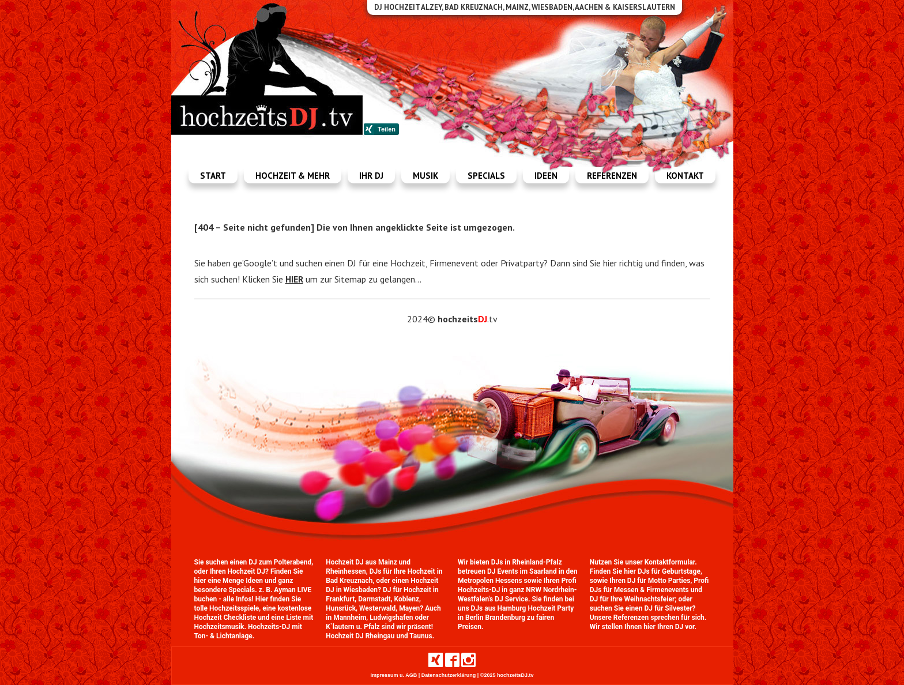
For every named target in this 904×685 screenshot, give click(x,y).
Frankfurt (340, 599)
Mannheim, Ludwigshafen (373, 618)
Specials (486, 175)
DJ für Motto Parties (659, 581)
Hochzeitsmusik (219, 627)
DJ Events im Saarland (522, 571)
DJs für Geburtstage (669, 571)
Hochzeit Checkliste (225, 618)
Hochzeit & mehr (292, 175)
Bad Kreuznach (349, 581)
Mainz (387, 562)
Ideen (546, 175)
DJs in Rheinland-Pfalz (526, 562)
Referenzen (612, 175)
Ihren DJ (670, 627)
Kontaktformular (670, 562)
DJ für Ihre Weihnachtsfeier (632, 599)
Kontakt (685, 175)
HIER (294, 279)
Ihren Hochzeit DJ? (239, 571)
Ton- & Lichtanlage (223, 636)
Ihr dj (371, 175)
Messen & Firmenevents (651, 590)
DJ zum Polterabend (279, 562)
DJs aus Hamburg (498, 608)
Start (213, 175)
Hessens (508, 581)
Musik (425, 175)
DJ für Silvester (668, 608)
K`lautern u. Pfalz (352, 627)
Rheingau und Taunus (399, 636)
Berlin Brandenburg (495, 618)
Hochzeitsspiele (234, 608)
